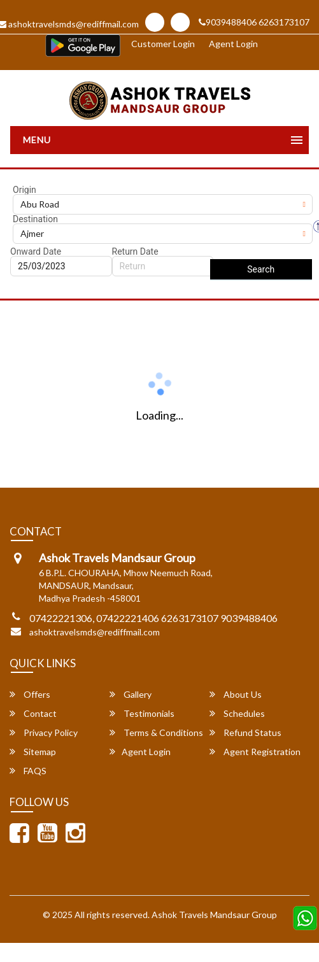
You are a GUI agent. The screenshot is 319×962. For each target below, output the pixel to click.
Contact (33, 713)
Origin (24, 189)
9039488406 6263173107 (254, 22)
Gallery (131, 694)
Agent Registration (255, 751)
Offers (30, 694)
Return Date (135, 251)
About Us (235, 694)
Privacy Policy (44, 732)
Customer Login (163, 43)
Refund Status (245, 732)
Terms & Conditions (156, 732)
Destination (35, 219)
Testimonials (142, 713)
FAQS (28, 770)
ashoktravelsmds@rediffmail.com (94, 631)
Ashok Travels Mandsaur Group (214, 914)
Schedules (237, 713)
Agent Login (233, 43)
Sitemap (33, 751)
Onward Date (35, 251)
